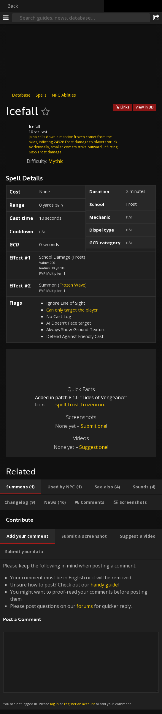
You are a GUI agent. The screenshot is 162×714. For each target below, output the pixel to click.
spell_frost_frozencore (76, 404)
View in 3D (145, 107)
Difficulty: (37, 161)
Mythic (55, 161)
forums (85, 606)
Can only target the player (72, 310)
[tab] (20, 486)
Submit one (93, 426)
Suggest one (93, 447)
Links (124, 107)
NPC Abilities (64, 95)
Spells (41, 95)
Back (12, 6)
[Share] (156, 18)
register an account (79, 704)
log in (54, 704)
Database (21, 95)
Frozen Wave (72, 285)
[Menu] (6, 18)
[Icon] (16, 131)
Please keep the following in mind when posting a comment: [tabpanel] (81, 634)
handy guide (104, 584)
